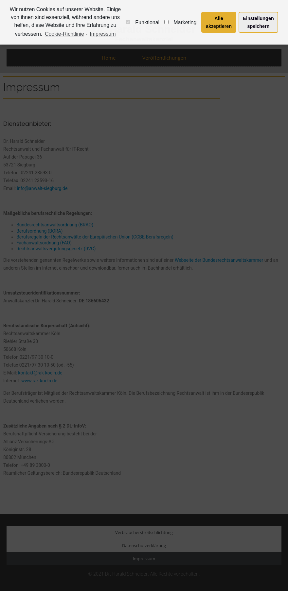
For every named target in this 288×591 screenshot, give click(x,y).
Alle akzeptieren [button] (219, 22)
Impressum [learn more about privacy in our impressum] (103, 34)
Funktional (142, 22)
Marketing (180, 22)
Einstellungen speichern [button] (258, 22)
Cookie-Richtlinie (64, 34)
